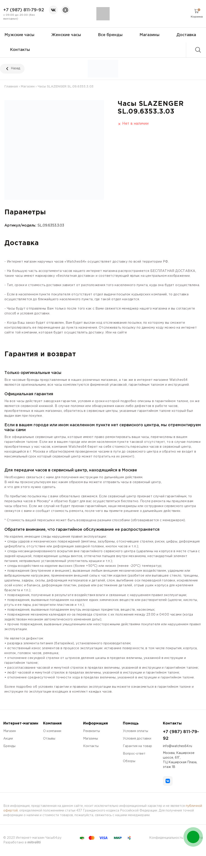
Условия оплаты (135, 731)
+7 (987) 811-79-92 (23, 10)
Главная (11, 86)
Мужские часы (19, 35)
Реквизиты (91, 731)
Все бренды (110, 35)
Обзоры (129, 761)
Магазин (28, 86)
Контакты (20, 50)
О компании (52, 731)
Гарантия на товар (137, 746)
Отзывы (49, 738)
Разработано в (22, 842)
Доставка (186, 35)
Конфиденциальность (166, 838)
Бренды (9, 746)
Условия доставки (137, 738)
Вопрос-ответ (134, 753)
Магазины (149, 35)
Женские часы (66, 35)
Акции (8, 738)
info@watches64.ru (177, 746)
